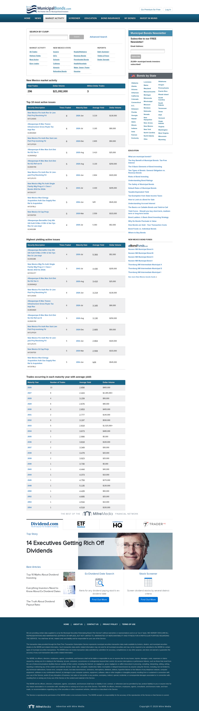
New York (147, 129)
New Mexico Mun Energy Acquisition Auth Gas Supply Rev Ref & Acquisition (42, 200)
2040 (30, 464)
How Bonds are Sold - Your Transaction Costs (147, 225)
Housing (77, 71)
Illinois (134, 125)
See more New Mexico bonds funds (142, 277)
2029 (30, 404)
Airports (56, 67)
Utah (160, 115)
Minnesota (148, 98)
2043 (78, 188)
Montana (147, 108)
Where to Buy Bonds (137, 233)
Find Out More (99, 599)
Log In (168, 9)
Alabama (134, 83)
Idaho (133, 122)
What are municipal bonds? (139, 157)
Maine (146, 85)
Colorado (134, 99)
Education (91, 18)
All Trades (33, 52)
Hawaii (134, 119)
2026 (78, 116)
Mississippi (148, 101)
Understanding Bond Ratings (140, 180)
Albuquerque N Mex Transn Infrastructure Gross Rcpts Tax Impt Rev (41, 127)
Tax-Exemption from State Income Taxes (145, 196)
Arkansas (135, 93)
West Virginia (163, 133)
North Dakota (149, 136)
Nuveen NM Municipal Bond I (140, 261)
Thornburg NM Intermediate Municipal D (145, 268)
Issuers (56, 52)
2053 (30, 502)
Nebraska (147, 111)
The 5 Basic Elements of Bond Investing (145, 167)
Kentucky (135, 138)
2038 (30, 453)
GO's (55, 56)
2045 (30, 480)
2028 (30, 398)
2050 (30, 491)
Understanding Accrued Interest (141, 203)
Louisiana (147, 82)
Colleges (56, 63)
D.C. (133, 106)
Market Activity (54, 18)
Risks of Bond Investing (138, 177)
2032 (78, 175)
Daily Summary (103, 52)
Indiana (134, 128)
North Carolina (149, 133)
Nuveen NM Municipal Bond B (140, 253)
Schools (56, 59)
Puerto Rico (162, 91)
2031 (30, 415)
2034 (30, 431)
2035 (78, 152)
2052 (30, 497)
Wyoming (161, 139)
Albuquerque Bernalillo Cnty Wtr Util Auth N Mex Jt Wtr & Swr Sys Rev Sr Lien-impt (41, 223)
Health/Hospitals (80, 63)
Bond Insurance (110, 18)
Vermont (161, 118)
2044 (30, 475)
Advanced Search (98, 37)
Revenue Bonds (80, 56)
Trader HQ (154, 524)
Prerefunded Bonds (81, 59)
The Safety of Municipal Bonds (141, 184)
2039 (30, 458)
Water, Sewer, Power (82, 67)
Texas (160, 111)
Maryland (147, 88)
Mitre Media (41, 706)
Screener (74, 18)
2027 (30, 393)
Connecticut (136, 102)
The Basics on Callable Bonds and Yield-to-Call (148, 207)
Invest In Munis (148, 18)
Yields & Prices (103, 56)
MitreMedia (98, 513)
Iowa (133, 131)
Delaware (134, 109)
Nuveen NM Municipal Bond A (140, 249)
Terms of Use (128, 624)
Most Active (34, 59)
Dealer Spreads (103, 59)
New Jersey (148, 123)
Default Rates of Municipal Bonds (142, 188)
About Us (78, 624)
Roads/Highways (80, 52)
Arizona (134, 89)
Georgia (134, 115)
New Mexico (148, 126)
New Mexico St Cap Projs (38, 212)
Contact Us (92, 624)
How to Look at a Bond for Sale (141, 200)
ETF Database (81, 524)
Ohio (145, 139)
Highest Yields (35, 56)
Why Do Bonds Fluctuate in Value (142, 221)
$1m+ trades (34, 63)
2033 (30, 426)
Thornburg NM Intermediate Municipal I (144, 272)
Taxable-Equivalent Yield (138, 192)
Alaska (134, 86)
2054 (78, 202)
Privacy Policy (110, 624)
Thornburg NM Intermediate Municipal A (145, 265)
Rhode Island (163, 94)
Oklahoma (162, 81)
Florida (134, 112)
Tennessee (162, 108)
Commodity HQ (118, 524)
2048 (30, 486)
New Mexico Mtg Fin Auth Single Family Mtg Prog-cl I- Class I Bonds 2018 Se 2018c (41, 186)
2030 (78, 213)
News (38, 18)
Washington (163, 130)
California (135, 96)
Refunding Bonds (60, 71)
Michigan (147, 95)
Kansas (134, 135)
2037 (30, 447)
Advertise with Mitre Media (70, 706)
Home (27, 18)
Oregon (161, 85)
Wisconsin (162, 136)
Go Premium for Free (150, 9)
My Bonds (130, 18)
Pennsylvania (163, 88)
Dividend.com (44, 524)
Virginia (161, 126)
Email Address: (137, 46)
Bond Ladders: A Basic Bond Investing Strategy (148, 217)
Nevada (147, 114)
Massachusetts (149, 92)
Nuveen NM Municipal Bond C (140, 257)
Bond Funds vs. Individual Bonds (142, 229)
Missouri (147, 105)
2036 (30, 442)
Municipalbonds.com (48, 9)
